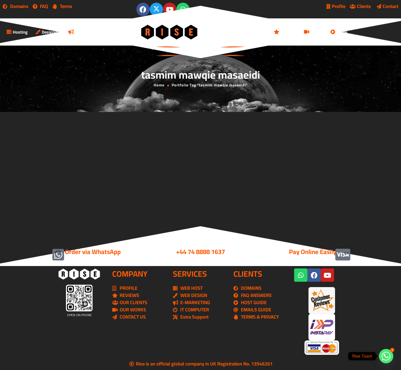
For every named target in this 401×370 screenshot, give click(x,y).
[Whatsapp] (386, 356)
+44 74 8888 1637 (200, 252)
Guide (339, 32)
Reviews (285, 32)
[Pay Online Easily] (342, 254)
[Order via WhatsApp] (58, 254)
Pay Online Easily (312, 252)
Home (159, 85)
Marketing (81, 32)
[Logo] (169, 32)
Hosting (17, 32)
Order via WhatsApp (93, 252)
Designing (48, 32)
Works (313, 32)
